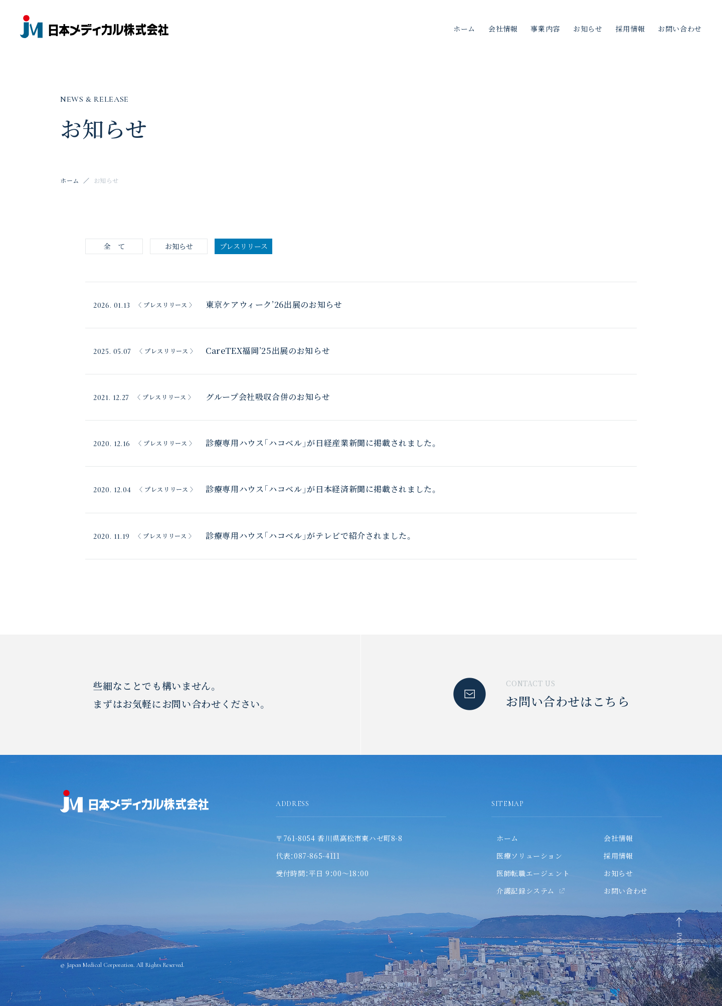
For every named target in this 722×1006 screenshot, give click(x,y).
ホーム (464, 29)
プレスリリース (244, 246)
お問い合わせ (626, 891)
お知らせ (588, 29)
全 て (114, 246)
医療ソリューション (529, 856)
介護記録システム (525, 891)
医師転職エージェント (533, 873)
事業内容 (545, 29)
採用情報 (630, 29)
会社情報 (503, 29)
